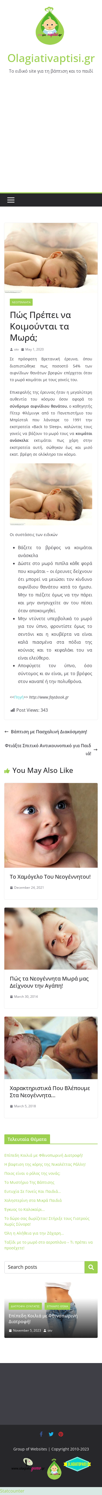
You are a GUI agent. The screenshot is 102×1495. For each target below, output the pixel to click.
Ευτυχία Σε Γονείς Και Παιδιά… (32, 1191)
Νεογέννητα (21, 302)
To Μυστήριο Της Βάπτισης (29, 1182)
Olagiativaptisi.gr (51, 57)
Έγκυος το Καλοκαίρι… (24, 1209)
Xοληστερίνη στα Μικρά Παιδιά (33, 1200)
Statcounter (12, 1491)
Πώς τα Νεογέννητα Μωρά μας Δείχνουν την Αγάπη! (49, 982)
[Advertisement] (51, 138)
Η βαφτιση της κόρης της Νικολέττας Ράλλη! (45, 1164)
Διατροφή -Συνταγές (25, 1306)
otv (16, 349)
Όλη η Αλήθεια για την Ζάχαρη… (34, 1233)
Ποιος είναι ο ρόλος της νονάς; (32, 1173)
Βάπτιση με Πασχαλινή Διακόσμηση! (45, 732)
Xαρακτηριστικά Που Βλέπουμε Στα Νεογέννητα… (50, 1091)
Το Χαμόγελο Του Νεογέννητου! (50, 876)
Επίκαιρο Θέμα (57, 1306)
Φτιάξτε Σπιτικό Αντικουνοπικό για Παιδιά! (51, 750)
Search (91, 1267)
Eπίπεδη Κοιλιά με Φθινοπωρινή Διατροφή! (43, 1155)
